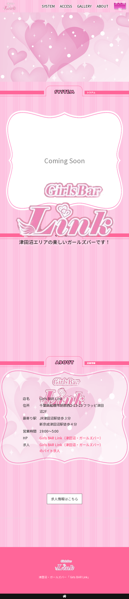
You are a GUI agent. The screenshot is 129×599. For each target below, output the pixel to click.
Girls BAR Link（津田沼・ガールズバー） (71, 437)
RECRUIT (120, 6)
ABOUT (102, 6)
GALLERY (84, 6)
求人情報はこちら (64, 498)
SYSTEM (48, 6)
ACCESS (66, 6)
